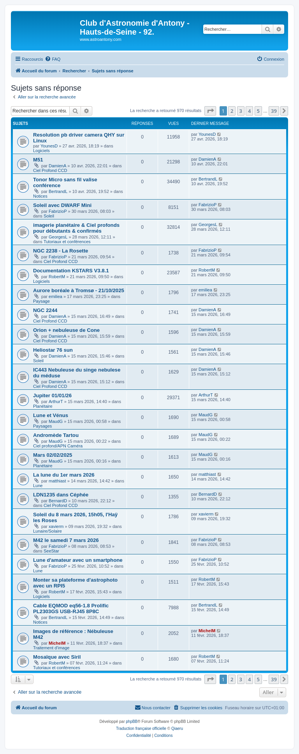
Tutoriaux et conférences (67, 241)
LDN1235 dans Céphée (60, 495)
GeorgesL (58, 237)
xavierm (56, 526)
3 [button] (240, 110)
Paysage (41, 301)
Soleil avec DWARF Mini (62, 205)
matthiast (57, 481)
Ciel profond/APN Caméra (58, 446)
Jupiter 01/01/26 (52, 395)
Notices (40, 196)
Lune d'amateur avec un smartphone (78, 560)
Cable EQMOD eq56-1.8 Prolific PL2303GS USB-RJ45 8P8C (71, 608)
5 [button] (258, 110)
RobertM (57, 276)
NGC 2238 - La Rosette (60, 251)
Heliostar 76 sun (53, 350)
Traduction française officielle (141, 728)
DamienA (57, 165)
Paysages (42, 426)
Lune (37, 485)
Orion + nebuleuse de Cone (66, 330)
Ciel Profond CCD (50, 170)
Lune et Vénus (50, 415)
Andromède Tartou (56, 435)
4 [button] (249, 110)
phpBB (131, 721)
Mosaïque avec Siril (57, 657)
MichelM (57, 643)
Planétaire (43, 406)
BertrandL (58, 191)
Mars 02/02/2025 (52, 455)
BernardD (58, 500)
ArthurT (56, 401)
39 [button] (274, 110)
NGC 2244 (45, 310)
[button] (210, 111)
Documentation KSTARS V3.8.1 (71, 271)
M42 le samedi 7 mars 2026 (66, 540)
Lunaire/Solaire (47, 531)
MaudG (56, 421)
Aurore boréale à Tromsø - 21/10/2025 (78, 290)
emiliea (55, 296)
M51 (38, 160)
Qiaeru (177, 728)
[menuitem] (52, 59)
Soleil (49, 216)
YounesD (49, 146)
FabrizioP (58, 211)
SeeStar (51, 551)
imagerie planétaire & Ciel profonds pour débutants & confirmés (76, 228)
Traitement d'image (51, 647)
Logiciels (41, 150)
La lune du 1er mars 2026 (64, 475)
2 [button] (231, 110)
